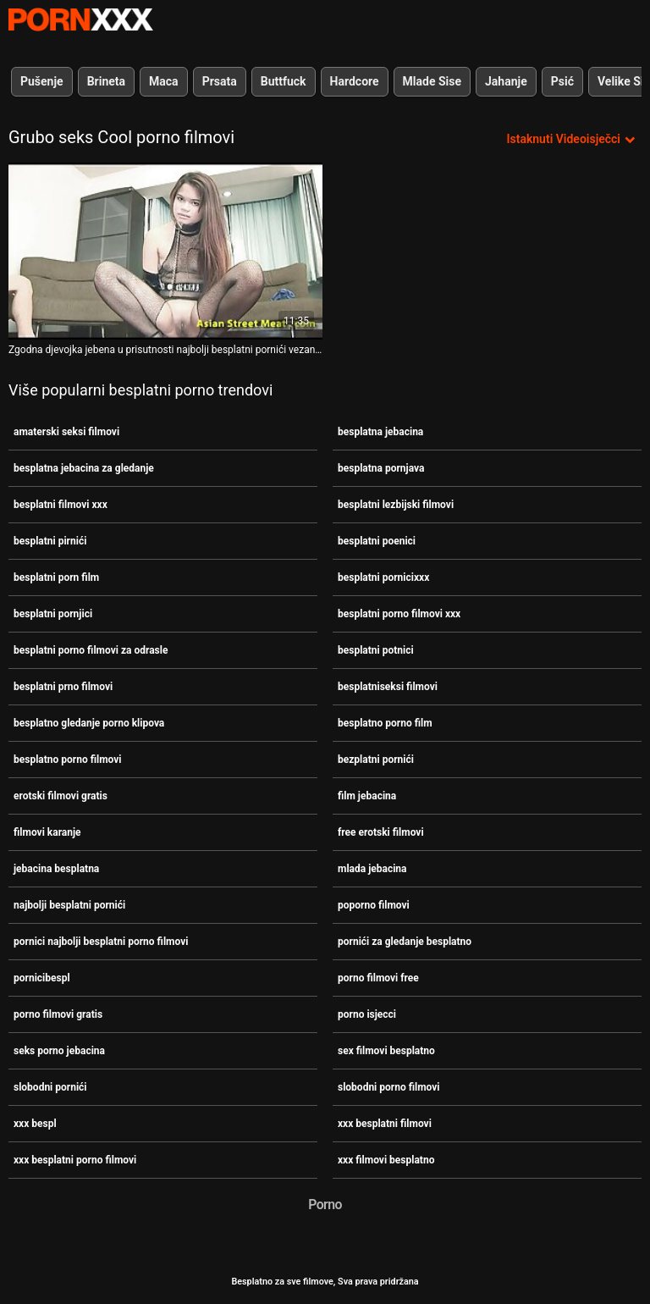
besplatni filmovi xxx (60, 505)
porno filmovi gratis (58, 1014)
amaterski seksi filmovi (66, 432)
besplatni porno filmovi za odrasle (91, 650)
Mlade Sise (432, 81)
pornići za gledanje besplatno (404, 942)
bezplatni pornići (376, 759)
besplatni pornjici (53, 614)
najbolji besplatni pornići (69, 905)
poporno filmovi (374, 905)
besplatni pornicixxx (383, 577)
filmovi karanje (47, 832)
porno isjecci (367, 1014)
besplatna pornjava (381, 468)
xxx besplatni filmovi (385, 1124)
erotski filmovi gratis (60, 796)
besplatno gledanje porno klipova (89, 723)
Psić (562, 81)
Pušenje (41, 81)
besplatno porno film (385, 723)
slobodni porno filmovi (389, 1087)
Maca (164, 81)
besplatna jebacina (380, 432)
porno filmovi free (378, 978)
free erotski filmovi (381, 832)
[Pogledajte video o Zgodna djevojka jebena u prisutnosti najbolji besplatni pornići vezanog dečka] (165, 251)
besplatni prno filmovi (63, 687)
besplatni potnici (376, 650)
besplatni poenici (377, 541)
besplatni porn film (56, 577)
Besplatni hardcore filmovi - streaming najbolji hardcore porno (80, 19)
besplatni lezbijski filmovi (396, 505)
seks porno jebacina (59, 1051)
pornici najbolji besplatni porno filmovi (101, 942)
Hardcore (354, 81)
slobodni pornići (50, 1087)
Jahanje (506, 81)
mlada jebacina (372, 869)
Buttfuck (283, 81)
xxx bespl (35, 1124)
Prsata (219, 81)
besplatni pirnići (50, 541)
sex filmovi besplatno (386, 1051)
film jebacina (367, 796)
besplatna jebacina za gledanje (84, 468)
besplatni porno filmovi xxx (399, 614)
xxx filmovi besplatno (386, 1160)
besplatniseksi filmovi (388, 687)
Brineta (106, 81)
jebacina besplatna (56, 869)
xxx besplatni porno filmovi (75, 1160)
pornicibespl (42, 978)
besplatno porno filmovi (68, 759)
